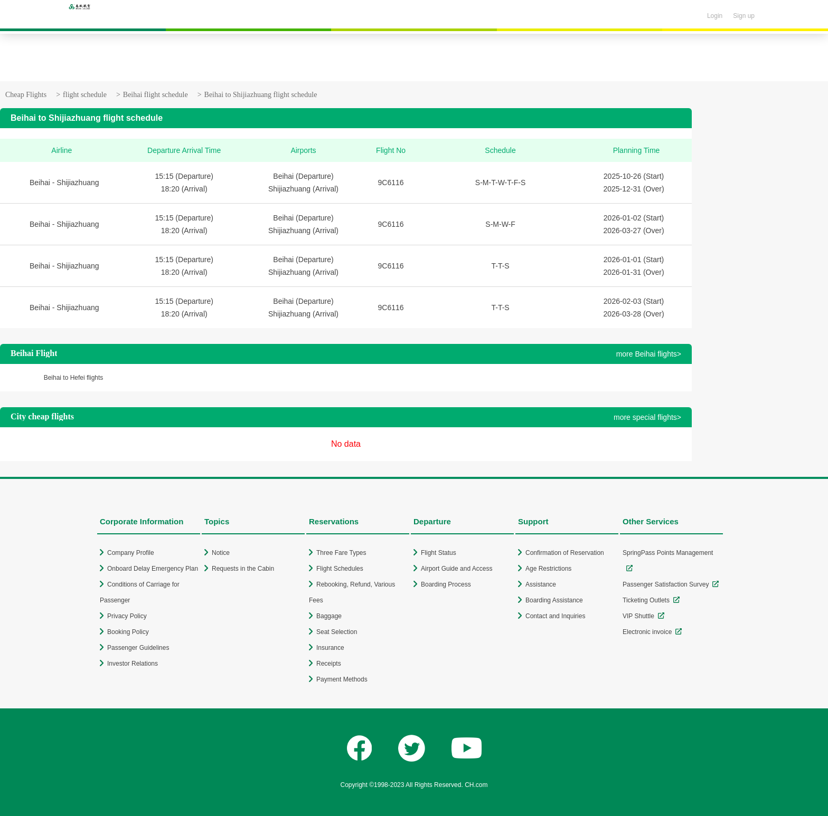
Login (714, 16)
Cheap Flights (25, 95)
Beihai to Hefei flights (73, 377)
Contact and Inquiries (555, 616)
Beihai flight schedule (155, 95)
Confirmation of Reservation (564, 552)
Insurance (330, 647)
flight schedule (85, 95)
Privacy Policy (127, 616)
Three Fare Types (341, 552)
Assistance (540, 584)
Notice (221, 552)
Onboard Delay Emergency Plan (152, 568)
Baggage (329, 616)
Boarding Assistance (554, 600)
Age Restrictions (548, 568)
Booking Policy (128, 632)
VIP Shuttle (638, 616)
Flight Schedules (339, 568)
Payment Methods (342, 679)
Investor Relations (132, 663)
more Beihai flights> (648, 354)
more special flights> (647, 417)
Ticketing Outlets (646, 600)
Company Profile (130, 552)
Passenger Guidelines (138, 647)
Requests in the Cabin (243, 568)
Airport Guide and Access (456, 568)
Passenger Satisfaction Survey (666, 584)
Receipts (328, 663)
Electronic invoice (647, 632)
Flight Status (438, 552)
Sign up (744, 16)
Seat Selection (336, 632)
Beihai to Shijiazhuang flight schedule (260, 95)
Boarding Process (446, 584)
